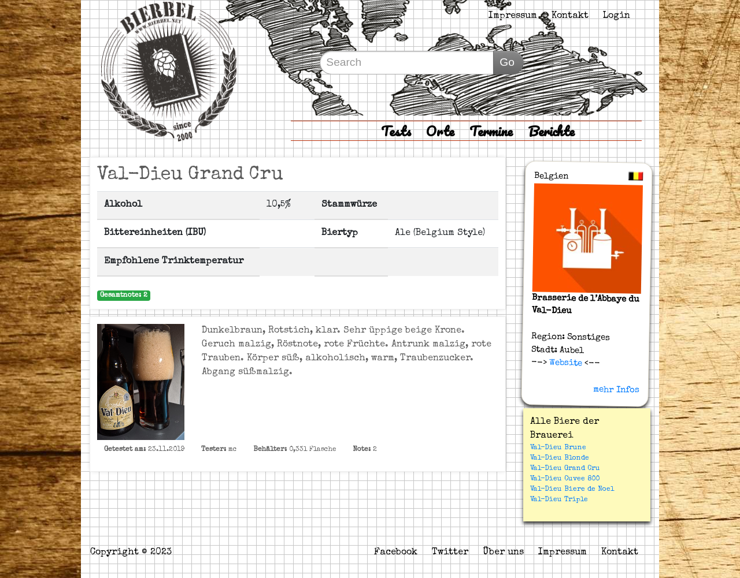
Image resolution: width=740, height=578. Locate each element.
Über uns (503, 552)
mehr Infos (616, 389)
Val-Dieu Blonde (559, 458)
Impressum (513, 16)
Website (564, 363)
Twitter (450, 552)
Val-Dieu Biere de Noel (572, 489)
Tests (396, 131)
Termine (491, 131)
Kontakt (570, 16)
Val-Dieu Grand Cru (565, 468)
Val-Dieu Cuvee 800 (565, 479)
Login (616, 16)
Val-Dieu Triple (559, 500)
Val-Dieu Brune (558, 448)
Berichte (551, 131)
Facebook (395, 552)
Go (507, 62)
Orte (440, 131)
